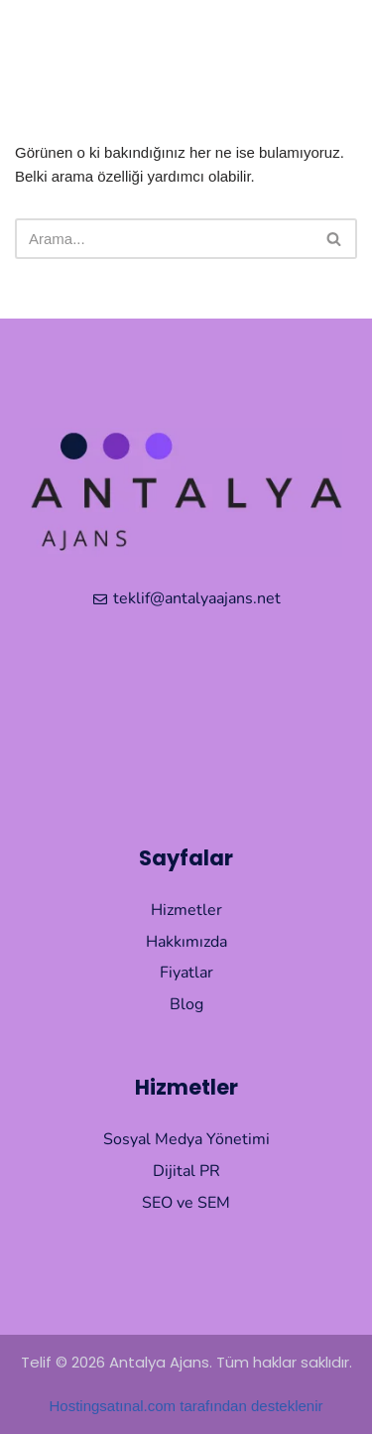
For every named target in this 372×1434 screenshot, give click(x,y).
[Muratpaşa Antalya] (186, 720)
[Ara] (163, 238)
